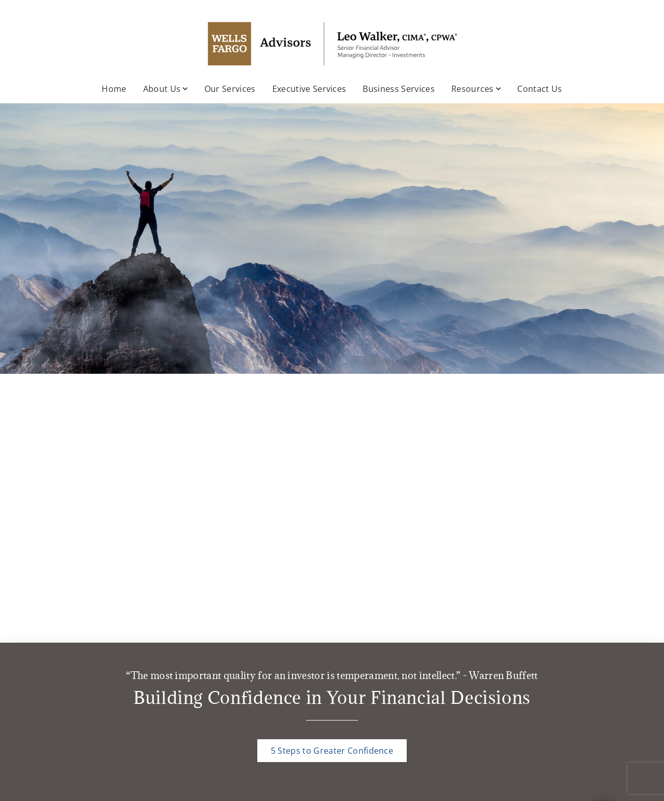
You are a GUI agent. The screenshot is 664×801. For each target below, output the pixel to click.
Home (114, 88)
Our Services (230, 88)
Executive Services (309, 88)
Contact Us (539, 88)
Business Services (398, 88)
